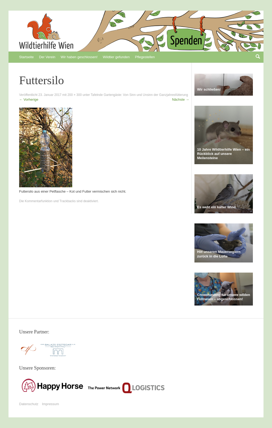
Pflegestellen (145, 57)
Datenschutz (28, 404)
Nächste (180, 99)
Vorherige (28, 99)
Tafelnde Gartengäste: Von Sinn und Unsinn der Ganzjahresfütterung (139, 95)
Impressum (50, 404)
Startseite (26, 57)
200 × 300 (74, 95)
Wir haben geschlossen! (79, 57)
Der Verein (47, 57)
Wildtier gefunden (116, 57)
